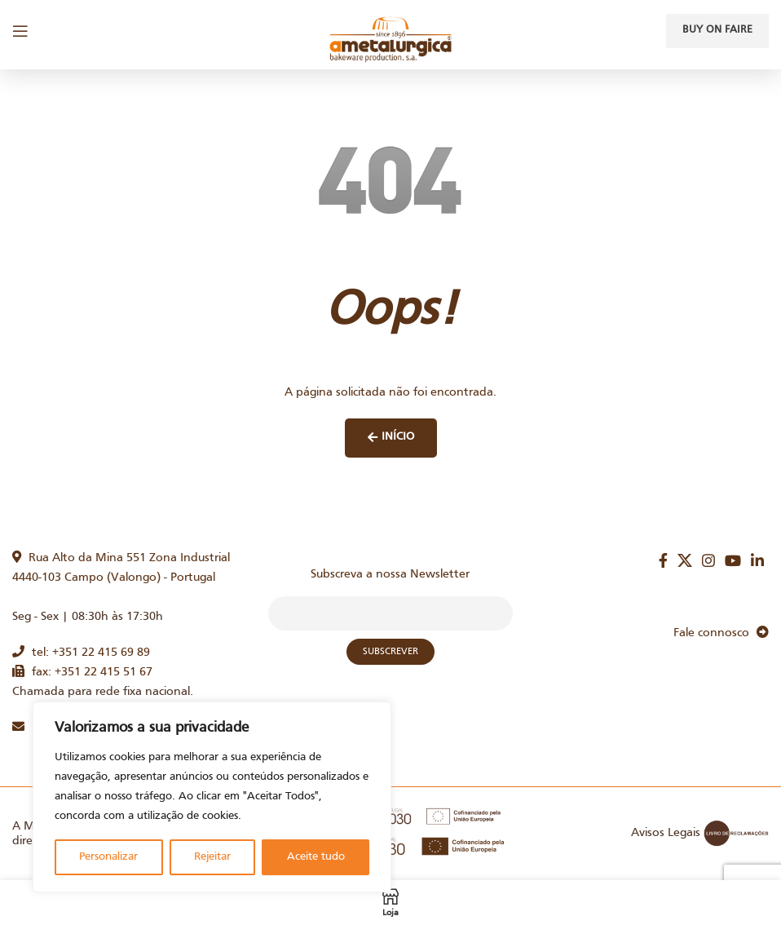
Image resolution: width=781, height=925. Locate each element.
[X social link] (685, 560)
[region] (212, 796)
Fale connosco (721, 633)
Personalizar (108, 857)
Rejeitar (212, 857)
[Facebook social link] (663, 560)
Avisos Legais (665, 833)
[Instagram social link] (708, 560)
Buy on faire (717, 30)
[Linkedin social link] (757, 560)
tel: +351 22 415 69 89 (81, 652)
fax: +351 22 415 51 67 (82, 672)
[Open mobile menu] (20, 31)
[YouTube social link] (733, 560)
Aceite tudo (316, 857)
